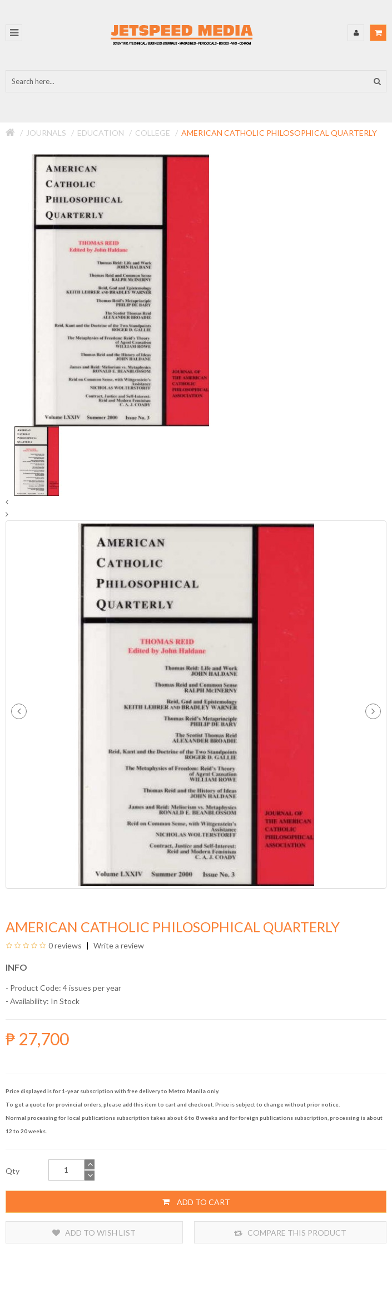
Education (100, 132)
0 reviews (65, 945)
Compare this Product (290, 1232)
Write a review (118, 945)
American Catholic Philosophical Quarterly (279, 132)
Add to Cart (196, 1201)
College (152, 132)
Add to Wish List (94, 1232)
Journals (46, 132)
